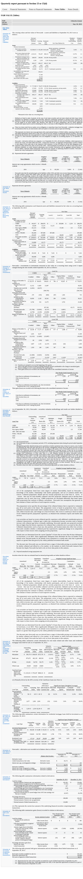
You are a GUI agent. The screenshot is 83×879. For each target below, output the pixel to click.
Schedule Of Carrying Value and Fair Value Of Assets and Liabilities (6, 38)
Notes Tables (60, 9)
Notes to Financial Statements (40, 9)
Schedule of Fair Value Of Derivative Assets (6, 189)
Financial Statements (18, 9)
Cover (4, 9)
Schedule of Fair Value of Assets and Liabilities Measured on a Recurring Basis (6, 212)
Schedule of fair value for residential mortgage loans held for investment (6, 719)
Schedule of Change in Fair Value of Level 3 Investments (6, 269)
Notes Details (73, 9)
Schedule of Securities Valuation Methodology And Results (7, 413)
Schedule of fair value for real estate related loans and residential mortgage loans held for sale (7, 647)
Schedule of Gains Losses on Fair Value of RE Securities (6, 393)
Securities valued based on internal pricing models (6, 560)
